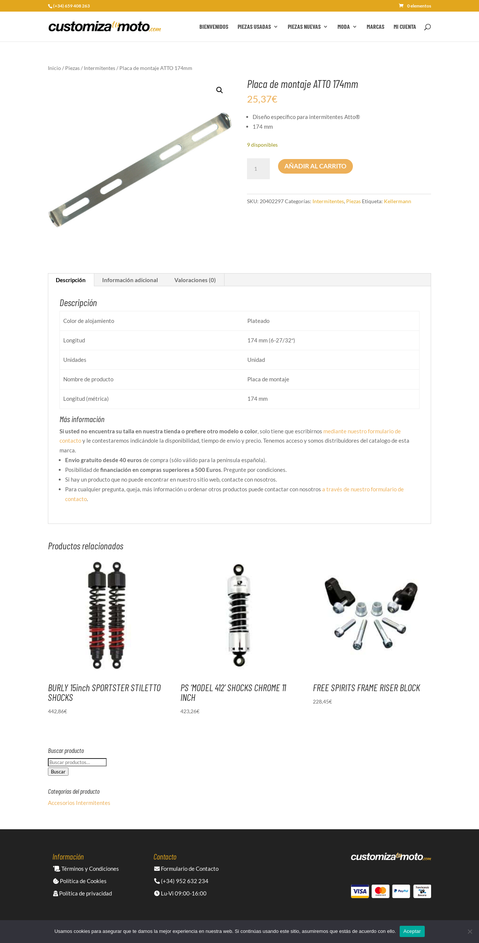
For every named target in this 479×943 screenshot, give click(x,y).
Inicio (54, 68)
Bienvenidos (213, 27)
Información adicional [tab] (130, 280)
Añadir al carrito (315, 166)
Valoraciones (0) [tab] (195, 280)
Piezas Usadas (254, 27)
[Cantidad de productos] (258, 168)
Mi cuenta (405, 27)
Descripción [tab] (71, 280)
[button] (219, 90)
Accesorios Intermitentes (79, 802)
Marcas (375, 27)
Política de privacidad (82, 893)
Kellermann (397, 201)
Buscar (58, 772)
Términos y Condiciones (86, 868)
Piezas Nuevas (304, 27)
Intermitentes (99, 68)
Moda (344, 27)
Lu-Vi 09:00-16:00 (180, 893)
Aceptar (412, 931)
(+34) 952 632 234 (181, 881)
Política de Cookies (80, 881)
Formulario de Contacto (186, 868)
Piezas (72, 68)
